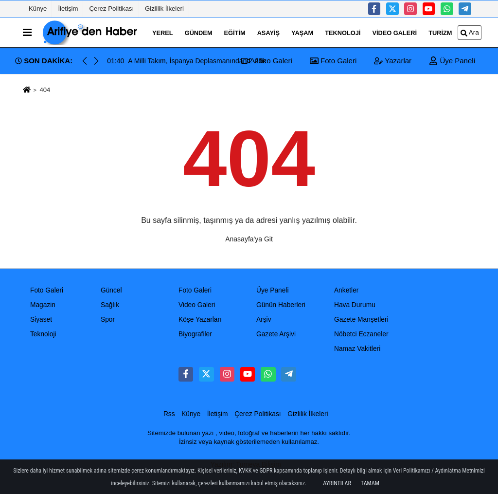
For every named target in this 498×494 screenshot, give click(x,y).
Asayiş (268, 32)
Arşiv (263, 319)
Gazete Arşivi (276, 334)
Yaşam (302, 32)
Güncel (111, 290)
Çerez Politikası (111, 8)
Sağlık (110, 305)
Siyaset (41, 319)
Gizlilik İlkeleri (164, 8)
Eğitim (235, 32)
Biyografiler (195, 334)
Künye (38, 8)
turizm (440, 32)
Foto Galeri (333, 60)
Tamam (370, 483)
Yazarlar (392, 60)
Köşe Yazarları (200, 319)
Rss (169, 414)
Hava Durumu (354, 305)
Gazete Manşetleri (361, 319)
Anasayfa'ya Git (249, 239)
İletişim (68, 8)
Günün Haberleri (280, 305)
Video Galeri (394, 32)
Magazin (42, 305)
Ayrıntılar (337, 483)
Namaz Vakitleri (357, 348)
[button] (96, 61)
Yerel (162, 32)
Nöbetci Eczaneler (361, 334)
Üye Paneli (452, 60)
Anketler (346, 290)
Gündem (199, 32)
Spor (108, 319)
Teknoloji (342, 32)
